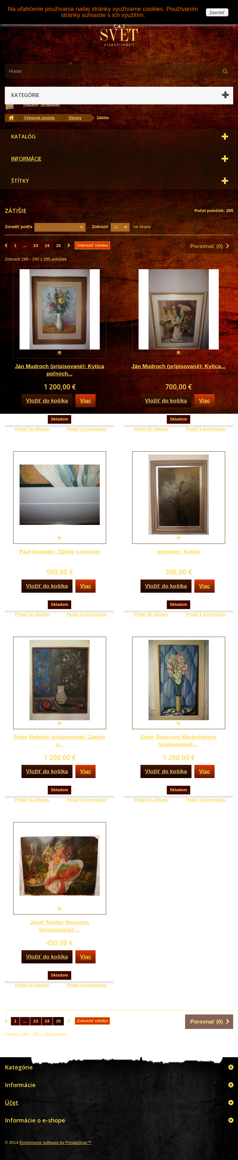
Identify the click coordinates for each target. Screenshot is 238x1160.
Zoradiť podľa (18, 226)
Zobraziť (100, 226)
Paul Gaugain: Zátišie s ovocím (59, 552)
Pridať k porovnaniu (87, 429)
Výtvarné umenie (39, 118)
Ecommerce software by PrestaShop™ (55, 1142)
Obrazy (75, 118)
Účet (11, 1102)
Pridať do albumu (32, 429)
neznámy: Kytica (178, 552)
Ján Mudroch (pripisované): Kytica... (178, 366)
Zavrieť (217, 12)
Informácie (26, 158)
